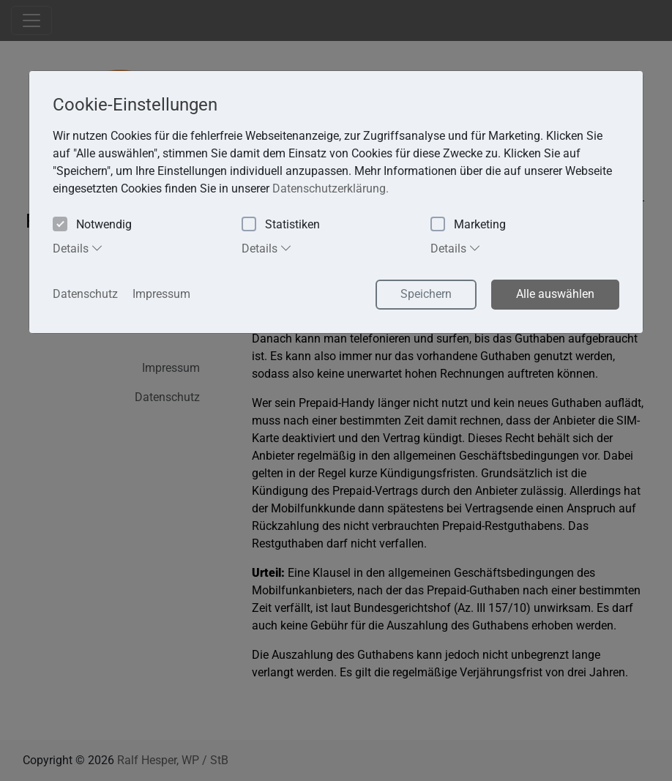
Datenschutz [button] (85, 294)
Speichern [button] (426, 294)
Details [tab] (78, 248)
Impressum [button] (161, 294)
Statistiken (281, 225)
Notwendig (92, 225)
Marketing (468, 225)
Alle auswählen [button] (555, 294)
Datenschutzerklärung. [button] (330, 188)
